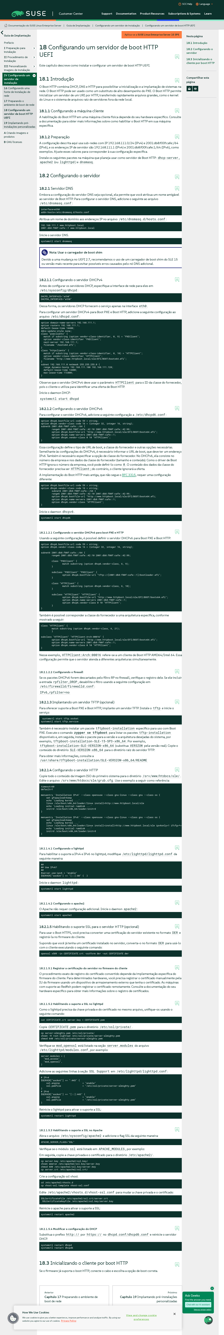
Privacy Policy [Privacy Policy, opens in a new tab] (68, 1320)
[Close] (174, 1314)
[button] (13, 1318)
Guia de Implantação (78, 25)
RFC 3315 (129, 475)
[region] (98, 1318)
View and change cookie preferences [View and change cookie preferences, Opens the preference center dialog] (141, 1317)
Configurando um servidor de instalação (117, 25)
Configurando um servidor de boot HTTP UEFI (170, 25)
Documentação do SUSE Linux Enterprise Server (34, 25)
